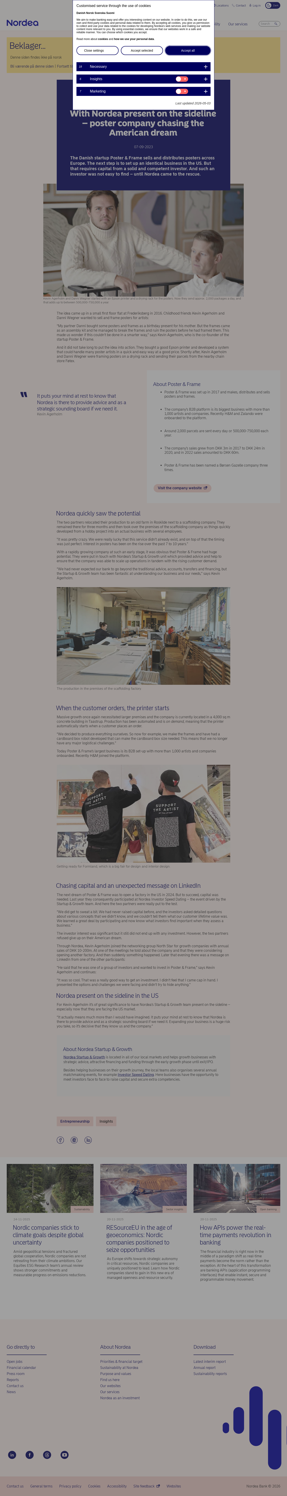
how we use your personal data (134, 39)
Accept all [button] (188, 50)
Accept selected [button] (142, 50)
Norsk (90, 13)
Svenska (100, 13)
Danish (80, 13)
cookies (103, 39)
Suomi (110, 13)
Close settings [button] (94, 50)
